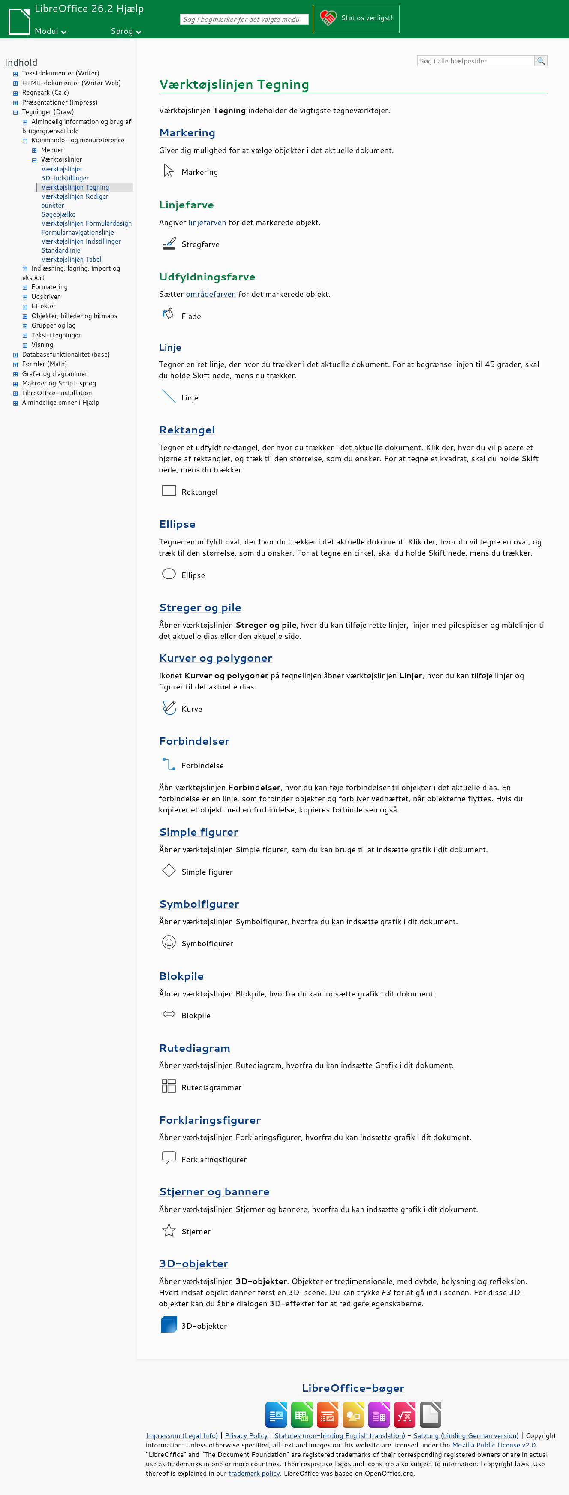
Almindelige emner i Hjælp (60, 402)
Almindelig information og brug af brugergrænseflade (76, 126)
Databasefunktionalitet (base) (66, 354)
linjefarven (207, 222)
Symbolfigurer (199, 903)
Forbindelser (194, 740)
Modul (46, 30)
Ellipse (177, 523)
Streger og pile (200, 606)
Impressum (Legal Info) (182, 1435)
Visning (42, 344)
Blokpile (181, 975)
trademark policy (254, 1473)
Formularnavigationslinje (77, 232)
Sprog (122, 30)
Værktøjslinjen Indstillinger (81, 241)
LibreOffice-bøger (353, 1387)
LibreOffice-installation (57, 392)
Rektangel (187, 429)
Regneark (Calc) (45, 92)
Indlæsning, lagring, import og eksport (71, 273)
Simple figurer (198, 831)
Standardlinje (61, 250)
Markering (187, 132)
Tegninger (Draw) (48, 111)
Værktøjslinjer (61, 159)
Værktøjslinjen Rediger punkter (74, 201)
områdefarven (211, 293)
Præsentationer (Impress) (60, 102)
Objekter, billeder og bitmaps (74, 315)
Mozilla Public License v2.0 (494, 1445)
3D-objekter (194, 1263)
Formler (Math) (44, 363)
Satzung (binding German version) (466, 1435)
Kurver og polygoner (215, 657)
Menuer (52, 149)
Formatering (49, 286)
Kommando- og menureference (77, 139)
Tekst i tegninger (56, 335)
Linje (170, 347)
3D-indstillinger (65, 178)
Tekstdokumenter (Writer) (60, 73)
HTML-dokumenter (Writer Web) (71, 82)
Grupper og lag (53, 325)
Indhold (21, 62)
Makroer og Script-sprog (59, 383)
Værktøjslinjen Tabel (71, 259)
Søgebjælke (58, 214)
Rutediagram (195, 1047)
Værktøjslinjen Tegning (75, 187)
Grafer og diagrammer (54, 373)
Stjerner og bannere (214, 1191)
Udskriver (45, 296)
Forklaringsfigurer (210, 1119)
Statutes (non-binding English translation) (339, 1435)
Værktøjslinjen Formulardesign (86, 223)
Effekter (43, 305)
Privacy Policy (246, 1435)
